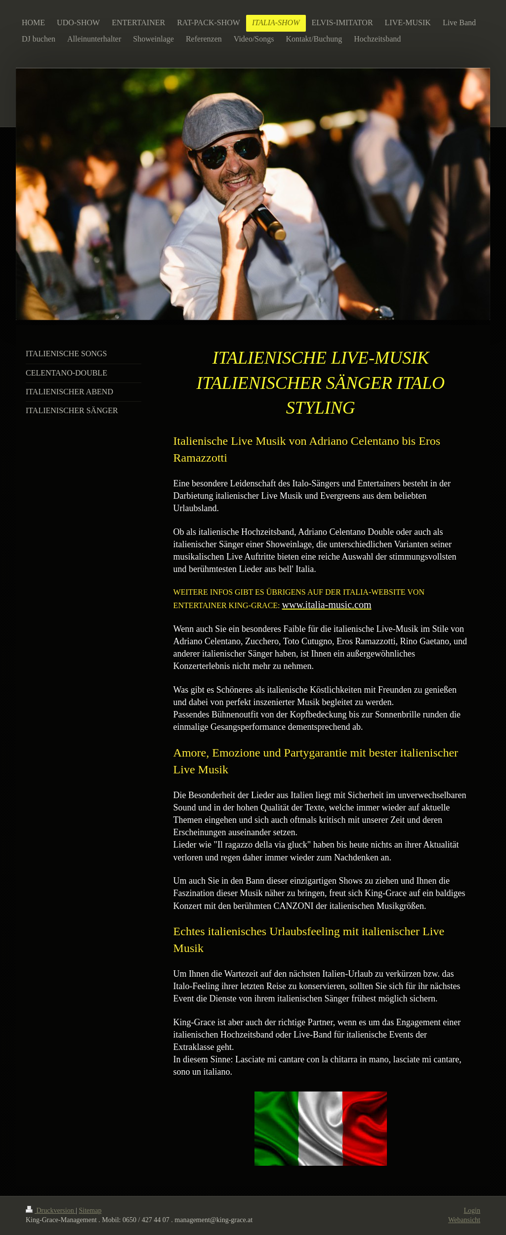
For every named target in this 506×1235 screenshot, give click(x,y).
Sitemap (90, 1210)
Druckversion (51, 1210)
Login (472, 1210)
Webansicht (464, 1220)
